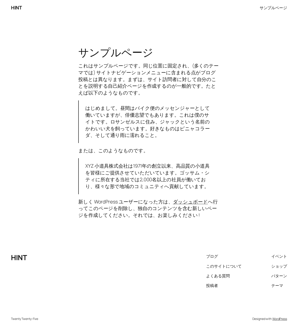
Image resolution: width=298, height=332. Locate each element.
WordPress (279, 319)
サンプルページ (273, 7)
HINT (16, 7)
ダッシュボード (190, 201)
